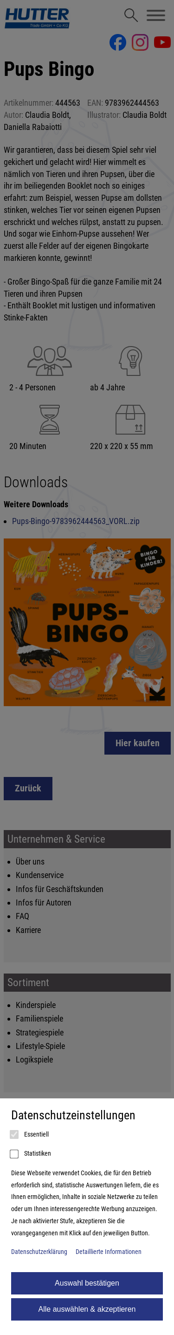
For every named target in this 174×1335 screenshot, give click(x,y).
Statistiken (31, 1154)
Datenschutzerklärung (39, 1252)
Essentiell (30, 1134)
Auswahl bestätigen (87, 1283)
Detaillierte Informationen (109, 1252)
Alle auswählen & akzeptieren (87, 1309)
